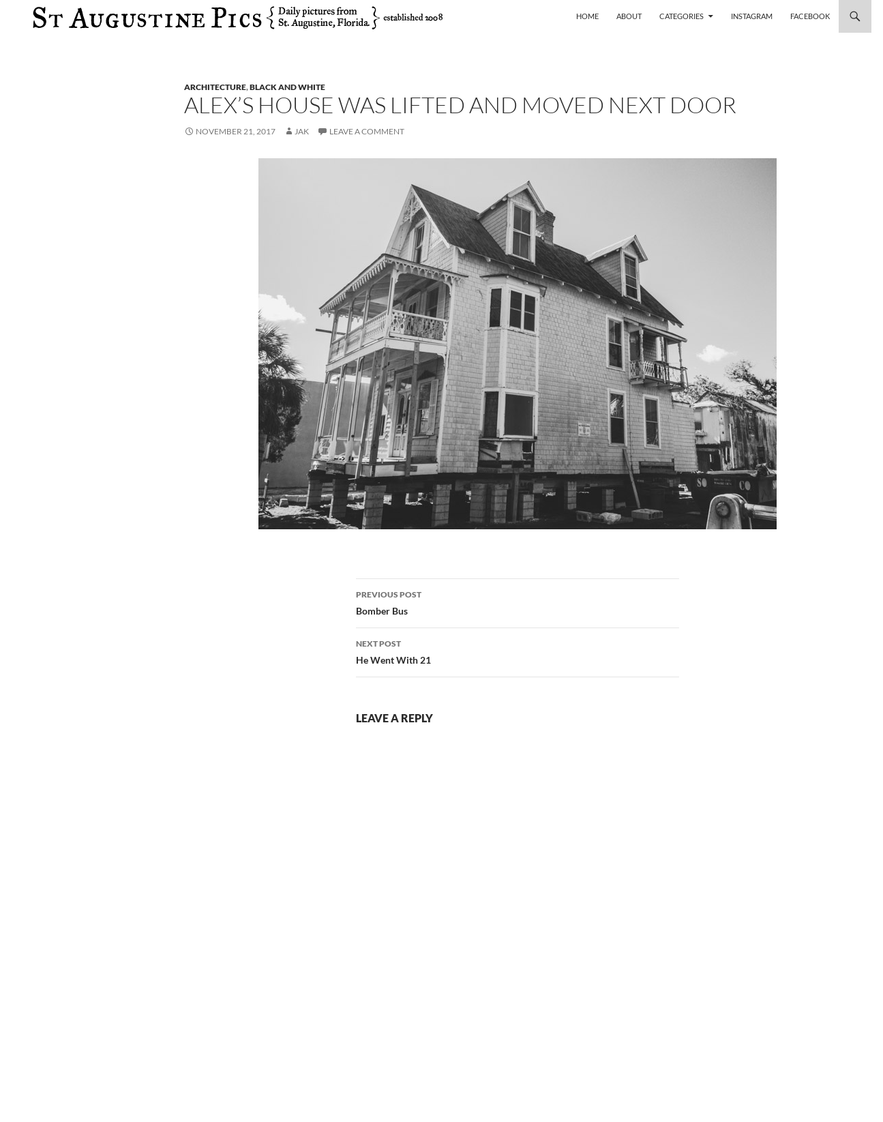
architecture (215, 87)
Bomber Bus (517, 602)
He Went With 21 (517, 651)
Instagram (752, 16)
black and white (287, 87)
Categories (681, 16)
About (629, 16)
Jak (302, 131)
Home (587, 16)
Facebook (810, 16)
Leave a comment (366, 131)
